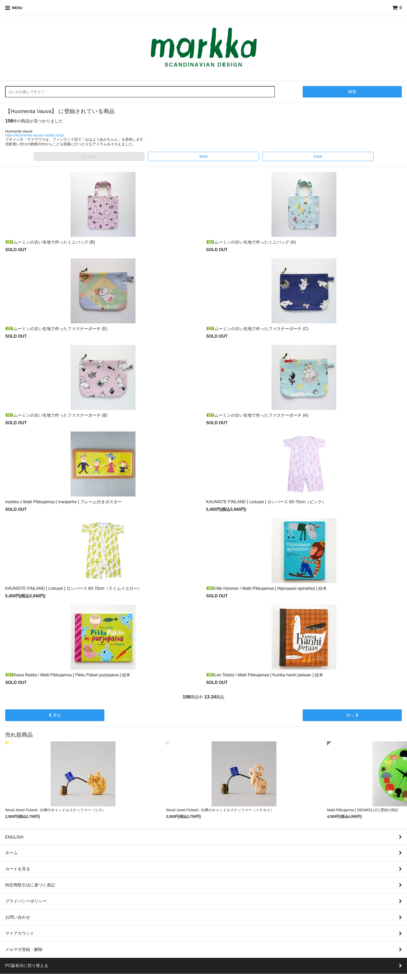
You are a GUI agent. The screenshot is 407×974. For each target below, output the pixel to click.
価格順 (203, 156)
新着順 (318, 156)
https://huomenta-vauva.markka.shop (34, 135)
